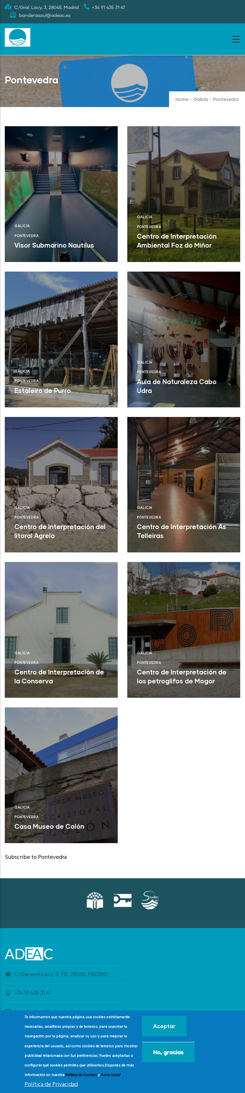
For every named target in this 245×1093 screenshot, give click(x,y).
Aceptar (164, 1026)
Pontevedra (26, 236)
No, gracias (168, 1052)
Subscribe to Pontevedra (36, 857)
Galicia (200, 99)
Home (181, 99)
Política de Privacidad (51, 1084)
